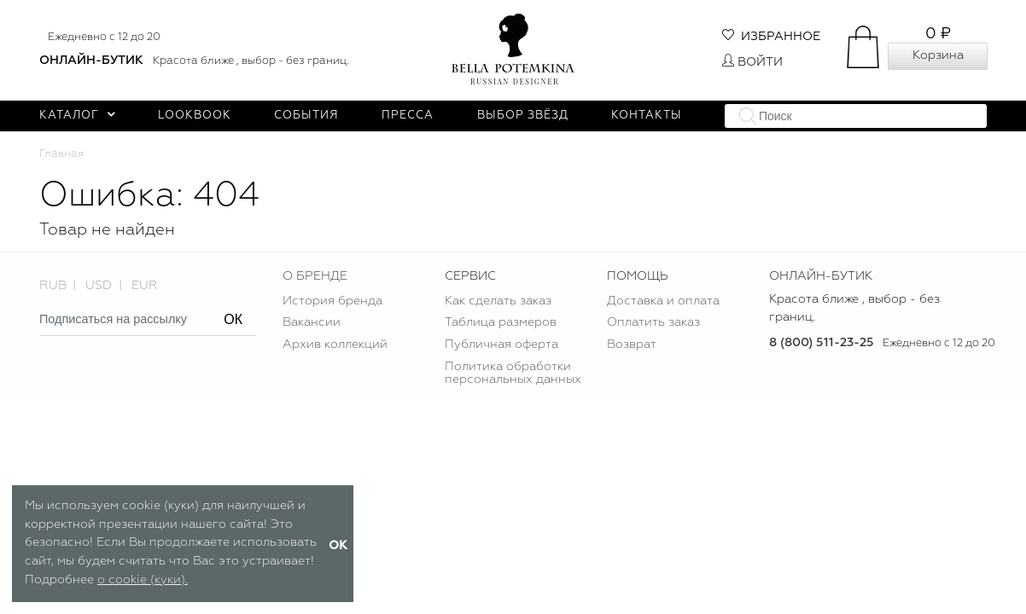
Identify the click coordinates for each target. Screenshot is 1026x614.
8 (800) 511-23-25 (821, 343)
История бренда (332, 301)
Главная (61, 153)
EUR (144, 286)
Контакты (646, 115)
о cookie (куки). (142, 580)
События (306, 115)
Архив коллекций (335, 344)
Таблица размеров (501, 322)
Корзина (938, 55)
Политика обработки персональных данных (513, 373)
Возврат (631, 344)
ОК (233, 319)
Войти (752, 62)
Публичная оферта (501, 344)
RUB (53, 286)
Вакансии (312, 322)
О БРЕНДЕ (315, 276)
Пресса (408, 115)
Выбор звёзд (522, 115)
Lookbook (194, 115)
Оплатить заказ (653, 322)
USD (98, 286)
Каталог (77, 115)
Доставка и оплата (663, 301)
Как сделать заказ (498, 301)
